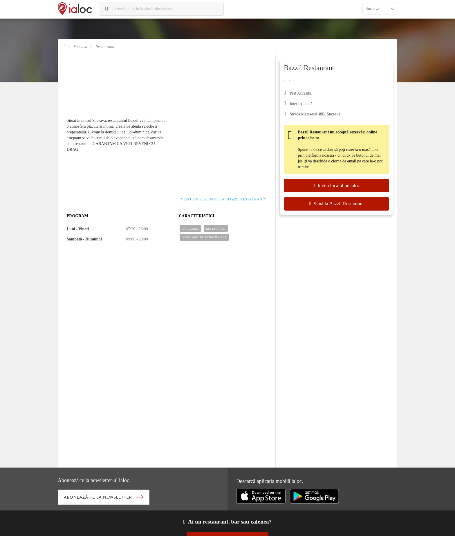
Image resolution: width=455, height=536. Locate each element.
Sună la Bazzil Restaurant (336, 204)
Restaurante (105, 47)
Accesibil (190, 229)
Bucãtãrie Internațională (204, 237)
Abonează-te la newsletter (98, 497)
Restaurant (216, 228)
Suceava (80, 47)
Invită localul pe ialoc (336, 185)
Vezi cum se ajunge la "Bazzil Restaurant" (222, 199)
